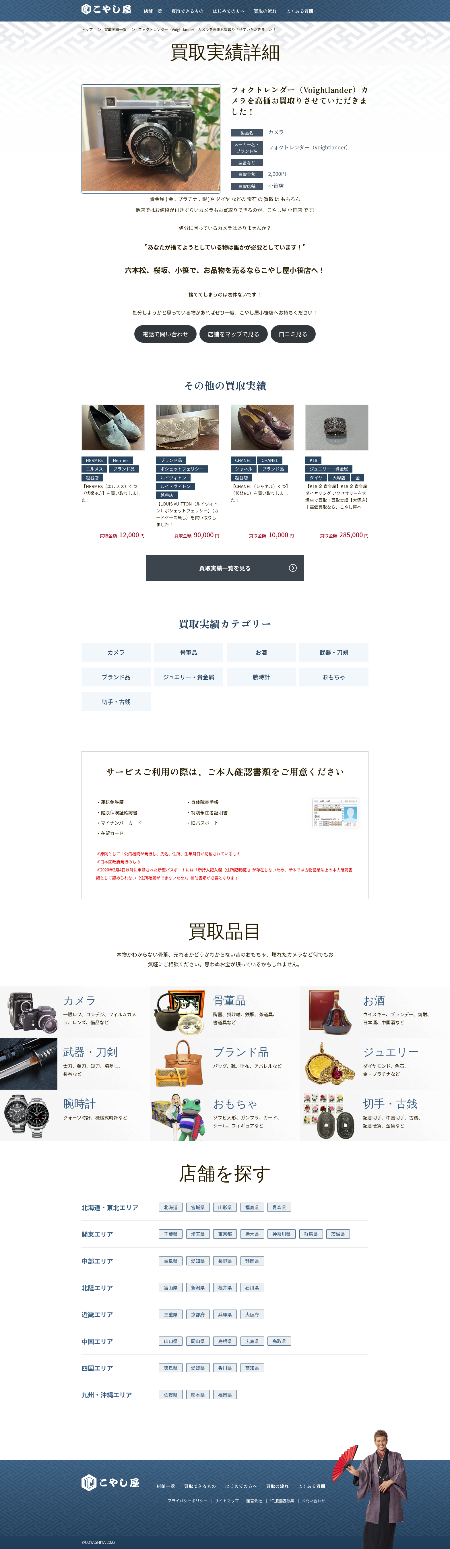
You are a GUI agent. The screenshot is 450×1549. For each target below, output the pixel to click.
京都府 (198, 1314)
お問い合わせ (313, 1500)
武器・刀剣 (334, 652)
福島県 (252, 1207)
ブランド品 (116, 677)
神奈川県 (281, 1233)
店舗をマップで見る (233, 334)
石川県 (252, 1287)
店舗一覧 (153, 10)
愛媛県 (198, 1367)
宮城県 (198, 1207)
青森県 (279, 1207)
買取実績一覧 (115, 29)
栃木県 (252, 1233)
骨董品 (188, 652)
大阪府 (252, 1314)
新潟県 (198, 1287)
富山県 (171, 1287)
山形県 (225, 1207)
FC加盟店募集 (281, 1500)
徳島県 (171, 1367)
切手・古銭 (116, 701)
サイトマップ (227, 1500)
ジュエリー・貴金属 (188, 677)
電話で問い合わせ (166, 334)
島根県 (225, 1341)
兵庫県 (225, 1314)
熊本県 (198, 1394)
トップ (87, 29)
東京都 (225, 1233)
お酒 (261, 652)
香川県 (225, 1367)
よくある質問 (299, 10)
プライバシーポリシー (188, 1500)
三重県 (171, 1314)
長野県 (225, 1260)
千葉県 (171, 1233)
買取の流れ (265, 10)
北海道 (171, 1207)
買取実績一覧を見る (225, 568)
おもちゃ (334, 677)
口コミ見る (293, 334)
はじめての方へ (229, 10)
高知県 (252, 1367)
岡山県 (198, 1341)
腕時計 (261, 677)
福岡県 (225, 1394)
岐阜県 (171, 1260)
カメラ (116, 652)
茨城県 (338, 1233)
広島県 (252, 1341)
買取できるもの (187, 10)
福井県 (225, 1287)
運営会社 (254, 1500)
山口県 (171, 1341)
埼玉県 (198, 1233)
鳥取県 (279, 1341)
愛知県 (198, 1260)
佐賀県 (171, 1394)
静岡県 (252, 1260)
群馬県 (311, 1233)
